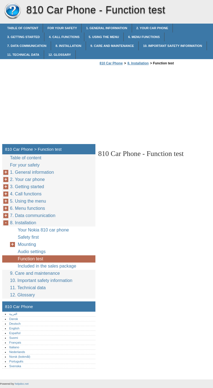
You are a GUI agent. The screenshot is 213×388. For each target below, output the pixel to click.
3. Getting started (23, 37)
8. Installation (68, 45)
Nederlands (17, 352)
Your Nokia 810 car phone (43, 230)
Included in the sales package (47, 266)
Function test (30, 258)
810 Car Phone (12, 11)
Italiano (14, 347)
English (14, 328)
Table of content (22, 28)
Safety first (28, 237)
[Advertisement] (144, 106)
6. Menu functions (144, 37)
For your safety (62, 28)
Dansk (13, 319)
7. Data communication (26, 45)
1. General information (106, 28)
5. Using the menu (104, 37)
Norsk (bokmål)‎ (19, 356)
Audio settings (32, 251)
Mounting (27, 244)
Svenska (15, 366)
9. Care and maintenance (112, 45)
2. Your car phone (152, 28)
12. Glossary (60, 54)
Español (14, 333)
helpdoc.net (22, 383)
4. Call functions (64, 37)
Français (15, 342)
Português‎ (16, 361)
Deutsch (15, 323)
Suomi (13, 337)
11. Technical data (23, 54)
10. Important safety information (172, 45)
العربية (13, 314)
